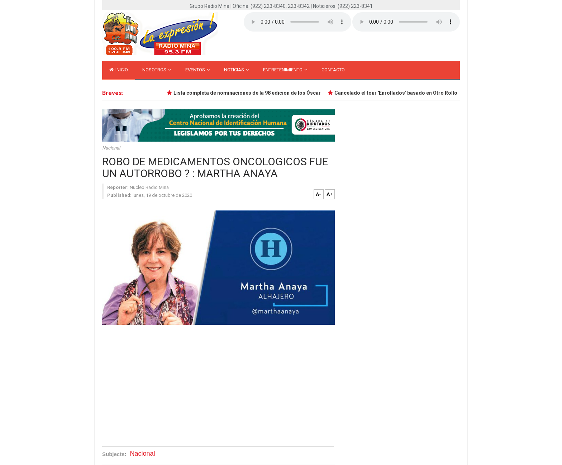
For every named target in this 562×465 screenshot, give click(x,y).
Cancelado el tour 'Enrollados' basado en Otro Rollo (396, 93)
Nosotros (156, 69)
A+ (330, 194)
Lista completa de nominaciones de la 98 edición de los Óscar (248, 93)
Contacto (333, 69)
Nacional (111, 148)
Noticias (236, 69)
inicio (118, 69)
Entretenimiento (285, 69)
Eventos (197, 69)
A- (318, 194)
